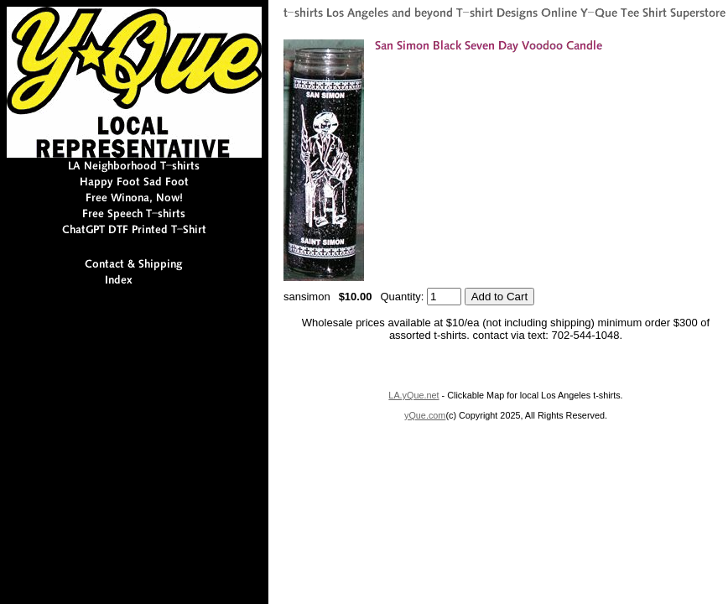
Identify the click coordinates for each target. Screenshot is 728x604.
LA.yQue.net (413, 395)
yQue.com (424, 415)
